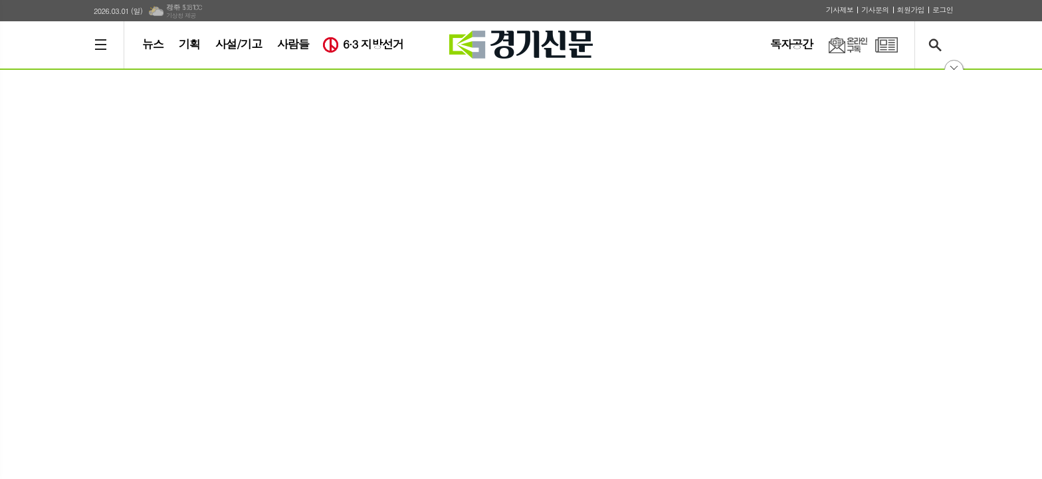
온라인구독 (840, 45)
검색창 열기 (938, 45)
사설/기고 (238, 44)
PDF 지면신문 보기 (886, 45)
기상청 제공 (181, 15)
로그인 (942, 10)
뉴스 (152, 44)
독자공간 (791, 44)
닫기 (954, 69)
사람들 (293, 44)
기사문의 (874, 10)
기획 (189, 44)
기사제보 (839, 10)
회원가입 (910, 10)
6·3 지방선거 (373, 44)
